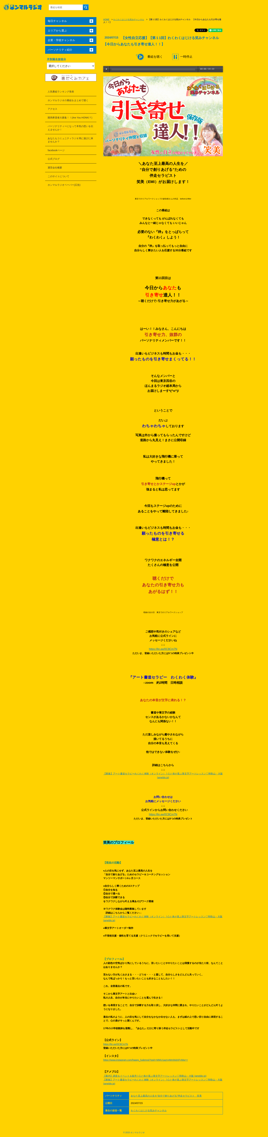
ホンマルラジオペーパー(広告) (64, 185)
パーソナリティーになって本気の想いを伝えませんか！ (70, 128)
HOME (106, 19)
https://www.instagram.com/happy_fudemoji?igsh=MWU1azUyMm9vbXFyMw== (145, 1060)
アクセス (52, 109)
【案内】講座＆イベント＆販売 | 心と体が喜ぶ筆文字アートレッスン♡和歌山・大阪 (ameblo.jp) (154, 1076)
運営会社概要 (55, 167)
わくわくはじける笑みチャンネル (128, 19)
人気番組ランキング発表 (61, 91)
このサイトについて (58, 176)
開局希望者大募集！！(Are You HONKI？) (70, 117)
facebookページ (56, 150)
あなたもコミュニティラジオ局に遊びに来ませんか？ (70, 140)
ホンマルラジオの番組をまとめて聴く (68, 100)
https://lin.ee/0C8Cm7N (163, 649)
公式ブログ (54, 158)
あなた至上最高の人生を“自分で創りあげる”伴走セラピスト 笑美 (166, 1095)
